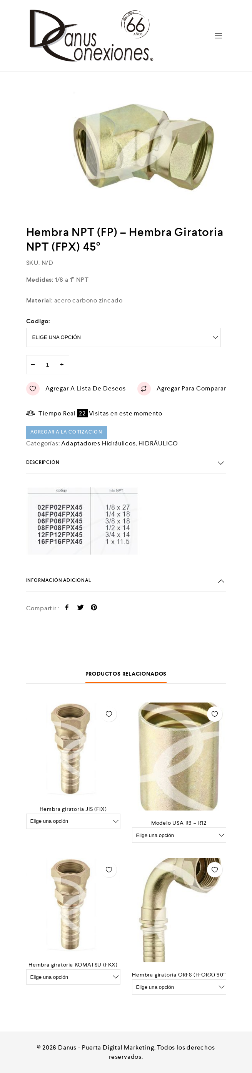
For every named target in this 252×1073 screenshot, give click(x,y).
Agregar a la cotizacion (66, 432)
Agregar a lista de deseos (76, 388)
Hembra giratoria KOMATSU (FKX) (73, 964)
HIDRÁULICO (158, 443)
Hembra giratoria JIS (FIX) (73, 809)
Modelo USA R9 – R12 (179, 822)
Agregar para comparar (181, 388)
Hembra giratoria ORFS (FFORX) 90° (178, 974)
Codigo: (38, 321)
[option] (144, 149)
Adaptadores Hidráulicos (98, 443)
